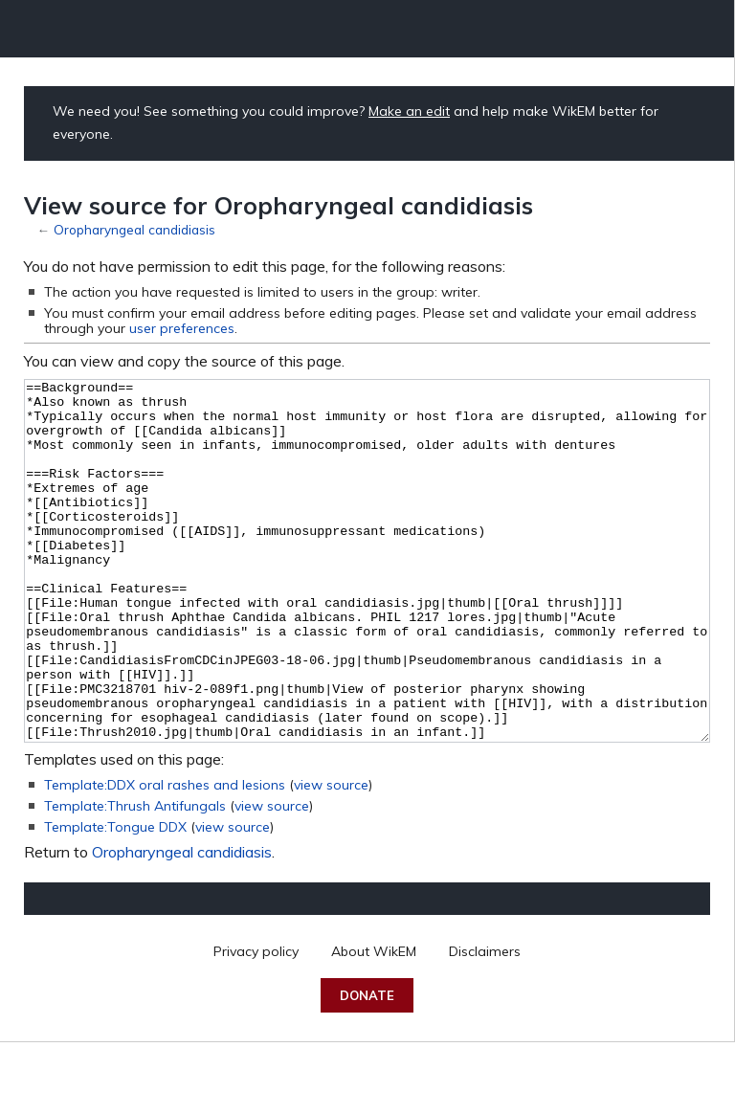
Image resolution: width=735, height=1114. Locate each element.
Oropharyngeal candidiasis (134, 229)
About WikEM (373, 1023)
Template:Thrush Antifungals (135, 877)
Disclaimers (485, 1023)
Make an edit (409, 111)
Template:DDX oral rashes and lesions (164, 856)
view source (331, 856)
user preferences (181, 328)
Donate (367, 1067)
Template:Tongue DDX (115, 898)
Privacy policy (256, 1023)
